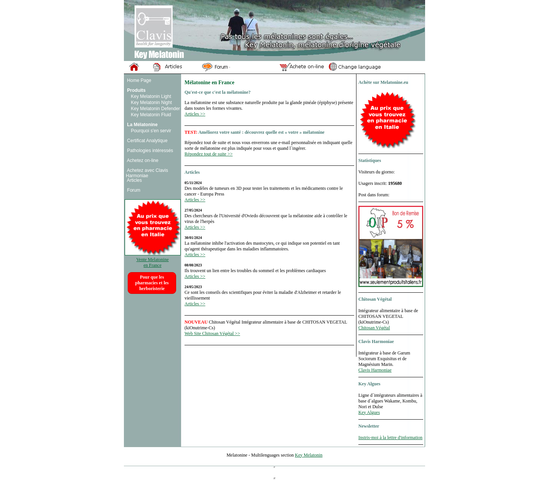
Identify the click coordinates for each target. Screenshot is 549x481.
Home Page (138, 80)
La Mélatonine (141, 124)
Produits (136, 90)
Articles (134, 180)
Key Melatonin (308, 455)
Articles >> (195, 114)
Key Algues (369, 412)
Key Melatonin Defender (155, 108)
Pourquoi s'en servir (150, 130)
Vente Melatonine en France (153, 259)
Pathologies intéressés (149, 150)
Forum (133, 190)
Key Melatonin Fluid (150, 114)
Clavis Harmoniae (375, 370)
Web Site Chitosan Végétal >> (212, 333)
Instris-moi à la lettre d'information (390, 437)
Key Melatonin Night (151, 102)
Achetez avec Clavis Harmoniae (147, 173)
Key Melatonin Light (150, 96)
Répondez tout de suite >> (209, 154)
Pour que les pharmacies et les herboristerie (152, 282)
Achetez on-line (142, 160)
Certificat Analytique (146, 140)
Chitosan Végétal (374, 327)
